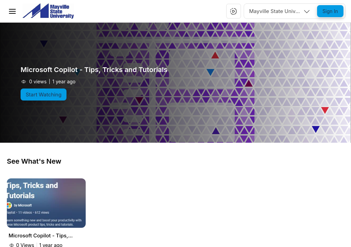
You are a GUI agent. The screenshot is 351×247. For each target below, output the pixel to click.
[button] (233, 11)
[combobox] (280, 11)
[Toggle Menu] (12, 11)
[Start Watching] (43, 95)
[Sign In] (330, 11)
